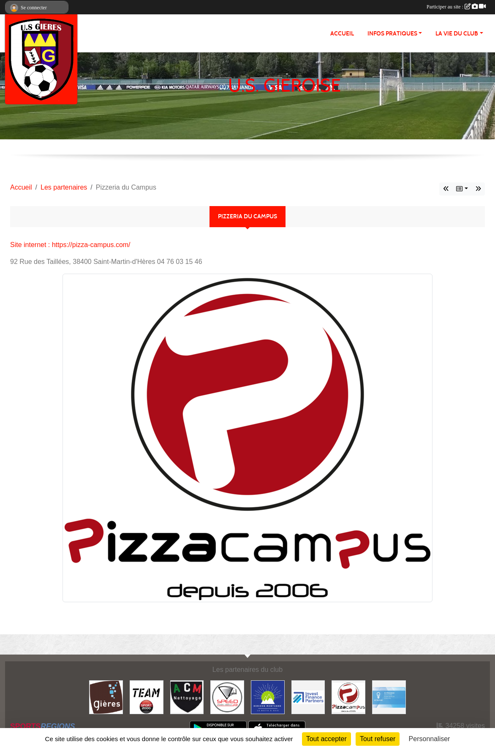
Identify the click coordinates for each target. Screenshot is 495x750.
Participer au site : (456, 7)
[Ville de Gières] (106, 696)
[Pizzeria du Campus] (348, 696)
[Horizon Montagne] (268, 696)
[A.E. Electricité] (389, 696)
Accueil (342, 33)
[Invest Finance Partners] (308, 696)
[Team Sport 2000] (146, 696)
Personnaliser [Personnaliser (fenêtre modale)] (429, 738)
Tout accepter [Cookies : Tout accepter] (326, 738)
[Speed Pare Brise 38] (227, 696)
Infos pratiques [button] (392, 33)
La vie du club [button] (456, 33)
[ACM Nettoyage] (187, 696)
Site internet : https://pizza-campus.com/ (70, 244)
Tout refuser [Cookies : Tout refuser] (377, 738)
